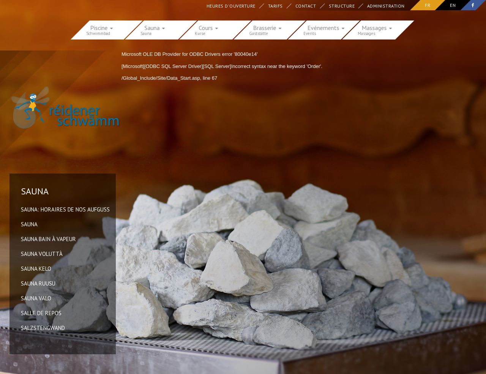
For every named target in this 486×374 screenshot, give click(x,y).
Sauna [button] (155, 27)
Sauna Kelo (36, 268)
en (453, 5)
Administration (386, 6)
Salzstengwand (43, 327)
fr (427, 5)
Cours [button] (208, 27)
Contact (305, 6)
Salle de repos (41, 313)
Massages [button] (377, 27)
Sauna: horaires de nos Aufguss (65, 209)
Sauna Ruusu (38, 283)
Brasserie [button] (267, 27)
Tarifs (275, 6)
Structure (341, 6)
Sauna (29, 224)
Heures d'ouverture (231, 6)
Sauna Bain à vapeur (48, 239)
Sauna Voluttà (42, 253)
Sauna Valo (36, 298)
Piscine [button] (101, 27)
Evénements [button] (326, 27)
